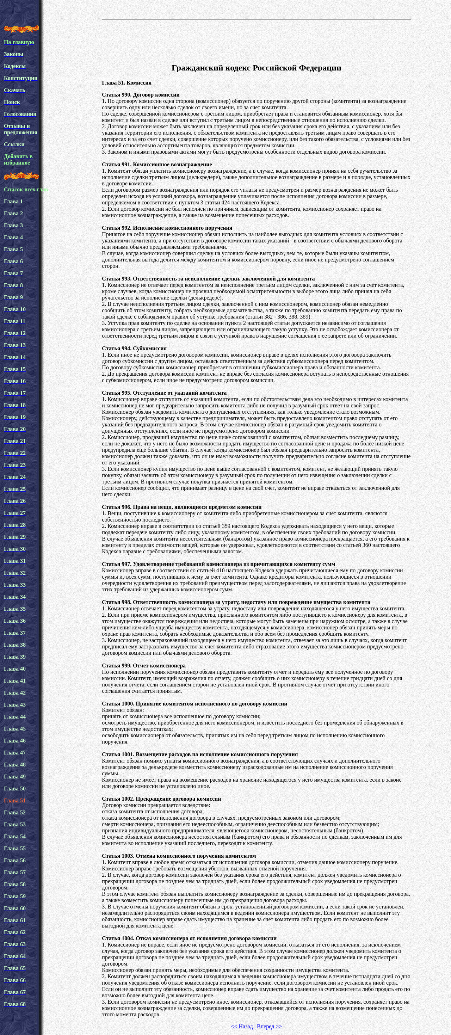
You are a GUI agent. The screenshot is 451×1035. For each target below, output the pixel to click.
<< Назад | (243, 1026)
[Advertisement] (256, 40)
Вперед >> (269, 1026)
